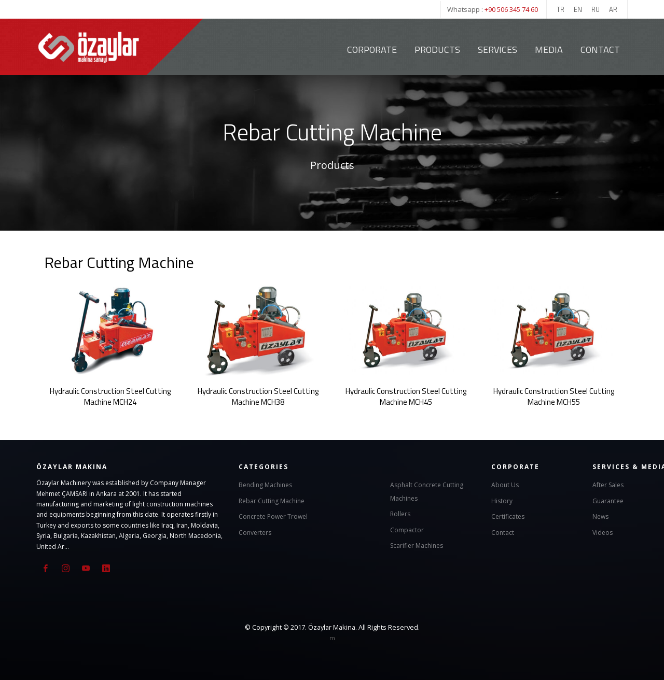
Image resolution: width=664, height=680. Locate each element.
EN (578, 9)
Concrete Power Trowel (273, 516)
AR (613, 9)
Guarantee (608, 499)
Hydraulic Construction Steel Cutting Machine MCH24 (110, 396)
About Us (505, 484)
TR (560, 9)
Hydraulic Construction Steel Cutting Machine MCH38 (258, 396)
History (502, 499)
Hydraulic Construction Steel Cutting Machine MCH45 (405, 396)
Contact (600, 49)
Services (497, 49)
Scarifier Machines (416, 545)
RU (595, 9)
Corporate (372, 49)
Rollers (400, 513)
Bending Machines (265, 484)
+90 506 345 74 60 (511, 9)
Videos (602, 531)
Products (437, 49)
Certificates (507, 516)
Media (549, 49)
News (600, 516)
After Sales (608, 484)
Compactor (407, 529)
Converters (255, 531)
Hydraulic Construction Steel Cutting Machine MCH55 (553, 396)
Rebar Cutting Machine (272, 499)
